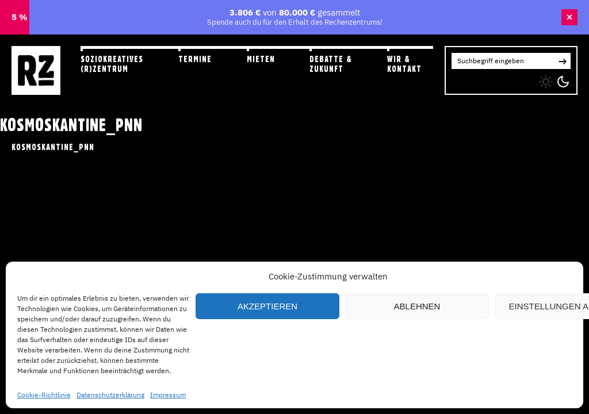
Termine (195, 59)
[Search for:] (503, 61)
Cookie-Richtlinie (44, 394)
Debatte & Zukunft (330, 64)
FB (479, 79)
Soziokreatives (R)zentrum (112, 64)
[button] (562, 61)
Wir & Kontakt (404, 64)
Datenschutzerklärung (110, 394)
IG (455, 79)
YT (502, 79)
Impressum (168, 394)
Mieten (261, 59)
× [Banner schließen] (570, 17)
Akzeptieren (267, 306)
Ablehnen (417, 306)
